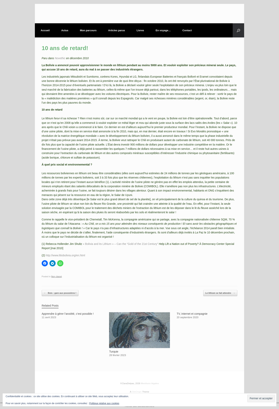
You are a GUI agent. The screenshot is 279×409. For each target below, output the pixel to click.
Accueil (45, 30)
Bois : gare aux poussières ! (60, 293)
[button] (238, 30)
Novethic (60, 58)
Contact (187, 30)
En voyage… (163, 30)
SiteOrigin (137, 392)
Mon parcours (88, 30)
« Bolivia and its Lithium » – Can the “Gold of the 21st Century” (120, 243)
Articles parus (116, 30)
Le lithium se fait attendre (220, 293)
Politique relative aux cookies (104, 403)
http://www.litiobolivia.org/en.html (65, 255)
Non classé (56, 276)
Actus (64, 30)
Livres (140, 30)
